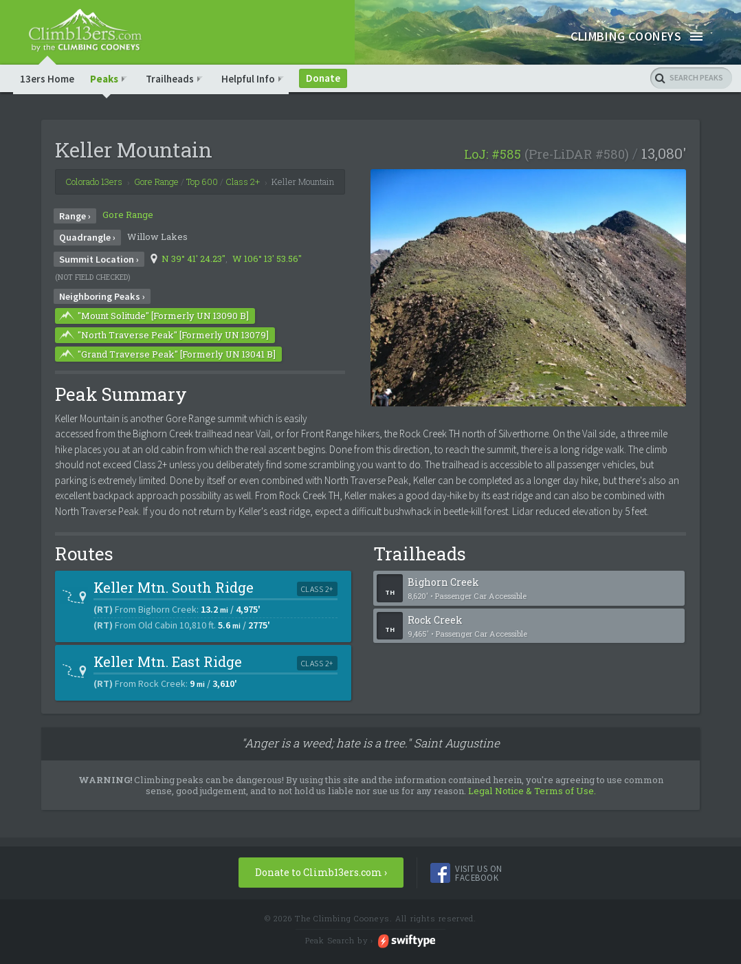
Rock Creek (526, 645)
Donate (328, 97)
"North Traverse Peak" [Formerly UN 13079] (163, 354)
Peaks (109, 97)
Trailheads (175, 97)
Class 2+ (242, 201)
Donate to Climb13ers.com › (321, 892)
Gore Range (127, 234)
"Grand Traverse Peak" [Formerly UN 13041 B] (166, 373)
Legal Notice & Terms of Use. (532, 809)
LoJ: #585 (492, 174)
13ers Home (47, 97)
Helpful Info (253, 97)
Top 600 (202, 201)
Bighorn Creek (526, 607)
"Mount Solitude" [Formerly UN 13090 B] (153, 335)
